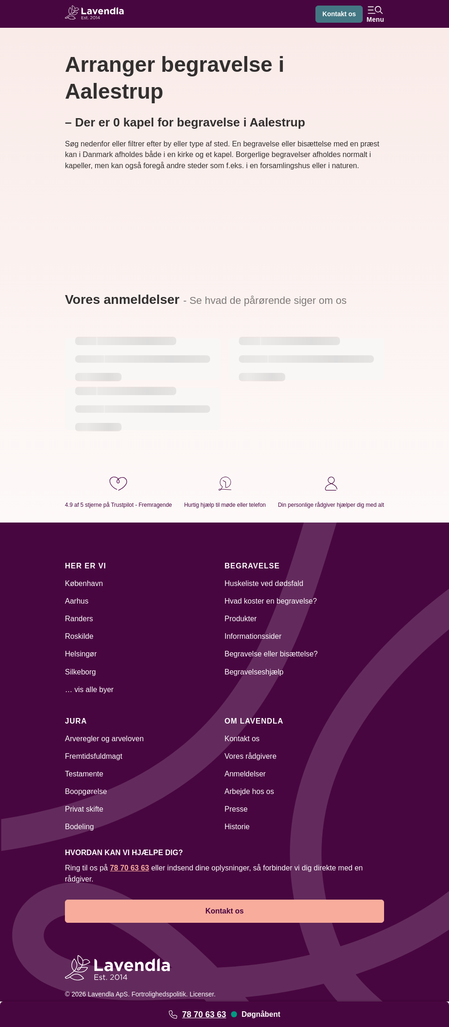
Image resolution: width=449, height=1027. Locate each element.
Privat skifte (84, 809)
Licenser (202, 994)
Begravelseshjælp (253, 672)
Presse (236, 809)
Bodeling (79, 827)
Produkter (240, 619)
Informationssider (253, 636)
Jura (76, 721)
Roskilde (79, 636)
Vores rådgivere (250, 756)
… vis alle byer (89, 689)
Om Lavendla (253, 721)
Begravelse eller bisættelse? (271, 654)
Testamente (84, 774)
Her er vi (85, 566)
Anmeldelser (245, 774)
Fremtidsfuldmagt (93, 756)
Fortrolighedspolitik (158, 994)
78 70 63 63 (204, 1014)
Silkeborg (80, 672)
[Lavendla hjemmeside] (97, 13)
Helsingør (80, 654)
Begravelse (252, 566)
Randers (79, 619)
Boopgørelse (86, 791)
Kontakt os (339, 14)
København (84, 583)
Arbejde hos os (249, 791)
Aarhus (77, 601)
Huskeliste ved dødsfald (263, 583)
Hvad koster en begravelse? (270, 601)
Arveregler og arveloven (104, 739)
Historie (237, 827)
